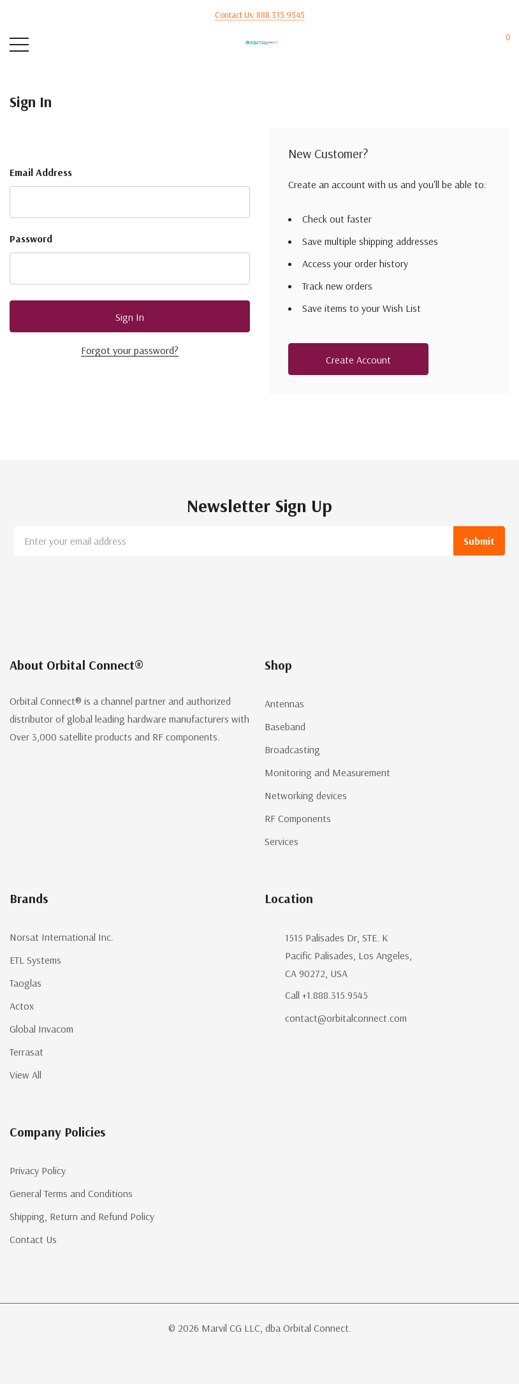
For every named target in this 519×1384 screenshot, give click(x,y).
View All (25, 1074)
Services (281, 841)
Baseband (285, 726)
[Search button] (69, 45)
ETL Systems (35, 959)
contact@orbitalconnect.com (346, 1018)
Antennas (284, 703)
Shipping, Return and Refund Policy (82, 1216)
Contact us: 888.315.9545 (260, 14)
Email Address (41, 172)
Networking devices (306, 795)
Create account (358, 359)
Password (31, 238)
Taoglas (25, 982)
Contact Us (33, 1239)
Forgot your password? (130, 350)
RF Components (298, 818)
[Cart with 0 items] (501, 45)
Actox (22, 1005)
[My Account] (454, 45)
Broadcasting (292, 749)
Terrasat (26, 1051)
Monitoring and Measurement (327, 772)
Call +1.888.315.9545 (326, 995)
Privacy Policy (38, 1170)
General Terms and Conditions (71, 1193)
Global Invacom (41, 1028)
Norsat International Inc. (61, 937)
